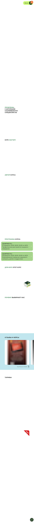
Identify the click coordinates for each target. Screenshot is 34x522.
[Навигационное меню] (31, 2)
